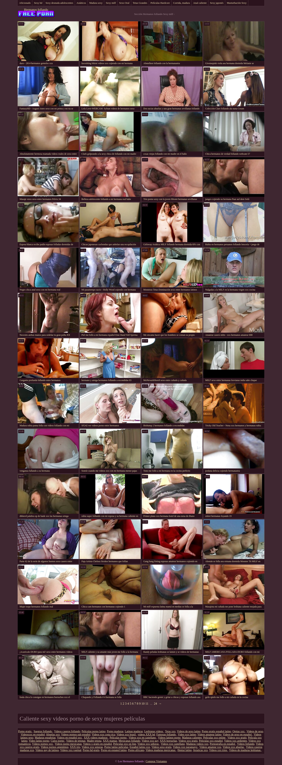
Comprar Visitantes (156, 761)
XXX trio (75, 747)
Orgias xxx (238, 731)
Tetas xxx (170, 731)
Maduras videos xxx (197, 743)
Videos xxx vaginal (70, 750)
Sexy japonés (216, 2)
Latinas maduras (134, 731)
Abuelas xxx (53, 734)
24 (155, 703)
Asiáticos (81, 2)
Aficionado (25, 2)
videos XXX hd (146, 734)
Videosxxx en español (33, 734)
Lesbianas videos (154, 731)
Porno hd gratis (91, 750)
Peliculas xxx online (214, 737)
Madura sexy (96, 2)
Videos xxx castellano (173, 743)
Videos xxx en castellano (143, 737)
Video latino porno (39, 740)
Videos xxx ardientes (235, 740)
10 (143, 703)
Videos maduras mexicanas (161, 750)
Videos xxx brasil (126, 734)
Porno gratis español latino (216, 731)
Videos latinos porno (169, 737)
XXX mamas (110, 740)
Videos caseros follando (67, 731)
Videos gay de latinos (47, 750)
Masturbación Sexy (237, 2)
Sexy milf (111, 2)
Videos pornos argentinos (55, 747)
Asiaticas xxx (200, 750)
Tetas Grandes (140, 2)
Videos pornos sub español (75, 734)
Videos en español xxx (69, 737)
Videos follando (246, 743)
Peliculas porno (118, 737)
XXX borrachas (168, 740)
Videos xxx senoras (92, 747)
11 (146, 703)
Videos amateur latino (209, 734)
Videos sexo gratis (161, 747)
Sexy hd (38, 2)
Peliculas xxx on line (124, 743)
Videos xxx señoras (148, 743)
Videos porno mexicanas (68, 743)
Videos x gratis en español (97, 743)
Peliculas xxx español (211, 740)
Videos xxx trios (218, 750)
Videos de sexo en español (237, 734)
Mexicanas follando (129, 740)
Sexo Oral (124, 2)
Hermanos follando (36, 9)
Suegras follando (43, 731)
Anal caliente (200, 2)
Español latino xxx (140, 747)
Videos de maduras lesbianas (245, 750)
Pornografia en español (223, 743)
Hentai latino (184, 750)
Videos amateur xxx (210, 747)
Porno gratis (25, 731)
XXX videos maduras (96, 737)
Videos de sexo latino (188, 731)
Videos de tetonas (76, 740)
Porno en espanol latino (114, 750)
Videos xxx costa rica (103, 734)
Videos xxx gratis (237, 737)
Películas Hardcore (160, 2)
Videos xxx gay (150, 740)
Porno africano (136, 750)
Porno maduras (115, 731)
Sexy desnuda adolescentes (59, 2)
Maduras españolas (45, 737)
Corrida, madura (181, 2)
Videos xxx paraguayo (185, 747)
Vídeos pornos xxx (42, 743)
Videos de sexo (255, 731)
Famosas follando (166, 734)
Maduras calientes (192, 737)
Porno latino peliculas (116, 747)
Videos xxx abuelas (234, 747)
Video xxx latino (187, 734)
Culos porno (58, 740)
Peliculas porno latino (94, 731)
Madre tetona (94, 740)
